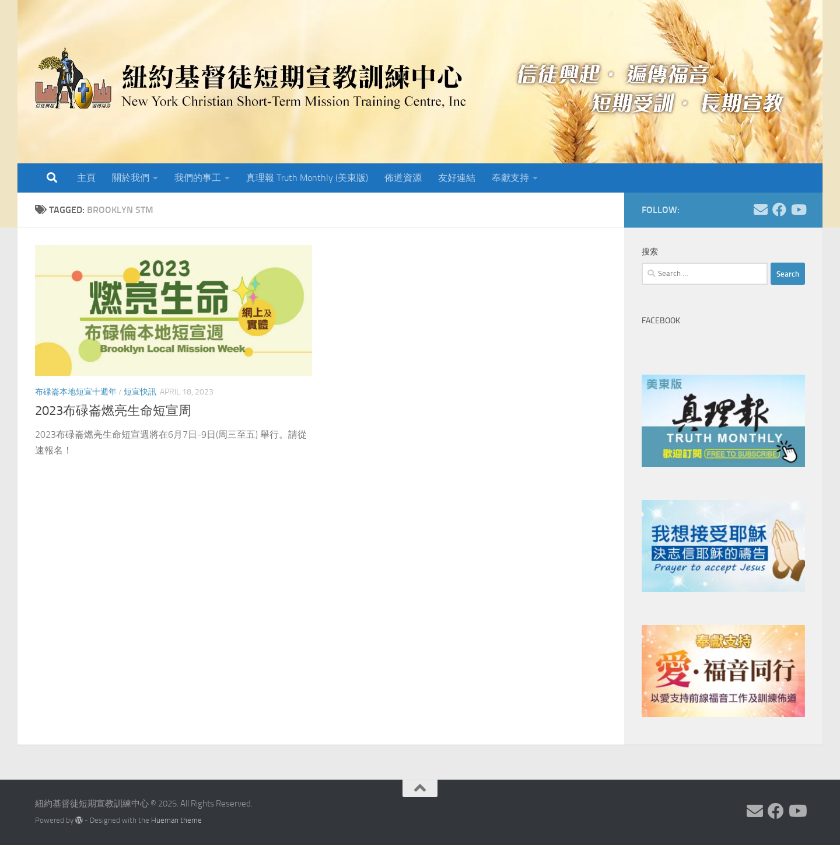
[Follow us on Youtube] (798, 209)
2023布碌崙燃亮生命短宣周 (113, 410)
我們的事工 (197, 177)
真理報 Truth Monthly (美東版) (307, 177)
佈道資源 (403, 177)
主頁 (86, 177)
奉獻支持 (510, 177)
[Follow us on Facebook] (779, 209)
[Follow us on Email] (761, 209)
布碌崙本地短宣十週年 (76, 392)
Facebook (661, 321)
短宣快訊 (140, 392)
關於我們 (130, 177)
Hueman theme (176, 820)
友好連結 (456, 177)
